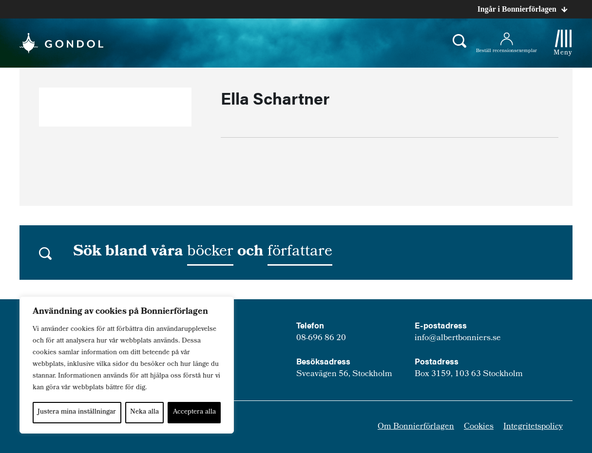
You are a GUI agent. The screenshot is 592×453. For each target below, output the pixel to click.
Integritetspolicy (533, 427)
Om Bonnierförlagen (416, 427)
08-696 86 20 (321, 338)
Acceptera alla (194, 412)
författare (299, 252)
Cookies (479, 427)
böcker (210, 252)
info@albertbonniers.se (458, 338)
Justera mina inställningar (77, 412)
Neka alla (144, 412)
